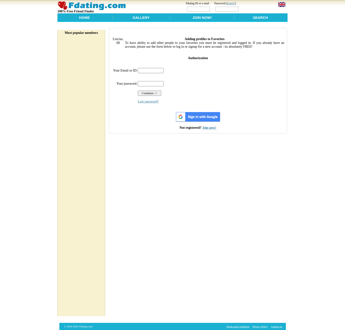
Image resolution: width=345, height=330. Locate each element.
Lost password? (148, 101)
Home (84, 17)
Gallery (141, 17)
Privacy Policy (260, 326)
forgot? (231, 3)
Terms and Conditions (237, 326)
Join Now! (202, 17)
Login (249, 9)
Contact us (276, 326)
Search (260, 17)
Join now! (209, 127)
